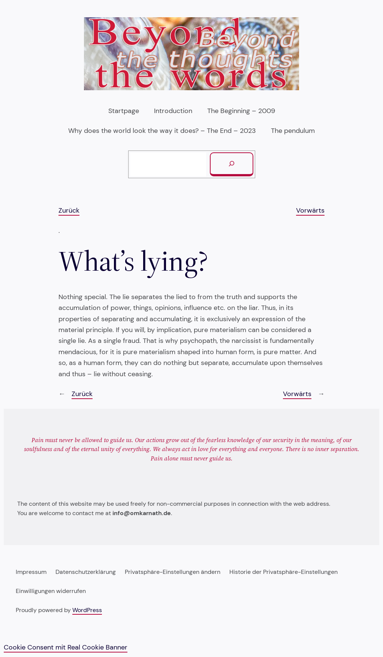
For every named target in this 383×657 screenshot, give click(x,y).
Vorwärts (310, 210)
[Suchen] (231, 164)
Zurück (68, 210)
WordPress (87, 610)
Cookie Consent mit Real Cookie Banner (65, 647)
